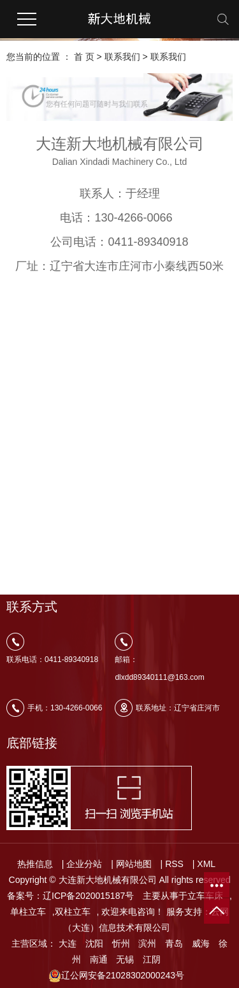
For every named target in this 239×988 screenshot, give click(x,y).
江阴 (152, 959)
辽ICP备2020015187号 (88, 896)
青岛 (174, 943)
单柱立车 (28, 912)
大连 (67, 943)
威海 (201, 943)
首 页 (84, 57)
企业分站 (84, 864)
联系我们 (122, 57)
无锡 (125, 959)
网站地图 (134, 864)
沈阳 (94, 943)
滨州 (147, 943)
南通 (99, 959)
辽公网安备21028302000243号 (116, 975)
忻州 (121, 943)
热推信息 (35, 864)
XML (206, 864)
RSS (174, 864)
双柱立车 (73, 912)
